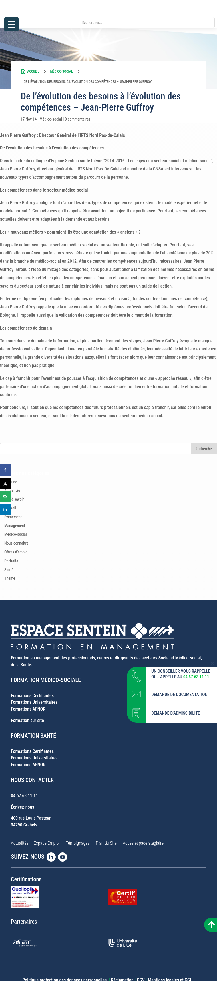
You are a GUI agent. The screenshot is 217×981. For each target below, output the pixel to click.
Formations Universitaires (34, 702)
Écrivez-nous (22, 807)
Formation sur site (27, 720)
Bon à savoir (14, 499)
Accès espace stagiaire (143, 843)
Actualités (12, 490)
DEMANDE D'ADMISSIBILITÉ (175, 712)
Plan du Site (106, 843)
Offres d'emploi (16, 552)
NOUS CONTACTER (32, 780)
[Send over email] (5, 496)
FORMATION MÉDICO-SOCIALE (46, 680)
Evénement (13, 517)
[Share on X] (5, 483)
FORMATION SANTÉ (33, 735)
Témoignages (78, 843)
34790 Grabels (24, 825)
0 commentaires (78, 119)
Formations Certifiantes (32, 695)
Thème (9, 578)
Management (14, 525)
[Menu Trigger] (11, 24)
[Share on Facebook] (5, 470)
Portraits (11, 561)
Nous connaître (16, 543)
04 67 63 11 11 (24, 795)
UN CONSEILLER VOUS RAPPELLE (180, 670)
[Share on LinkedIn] (5, 509)
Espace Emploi (47, 843)
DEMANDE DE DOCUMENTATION (179, 694)
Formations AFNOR (28, 709)
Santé (8, 569)
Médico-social (61, 71)
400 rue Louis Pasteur (31, 818)
